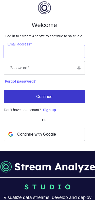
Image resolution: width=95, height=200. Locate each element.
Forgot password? (20, 81)
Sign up (49, 110)
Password (19, 68)
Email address (19, 44)
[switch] (79, 67)
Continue (44, 96)
